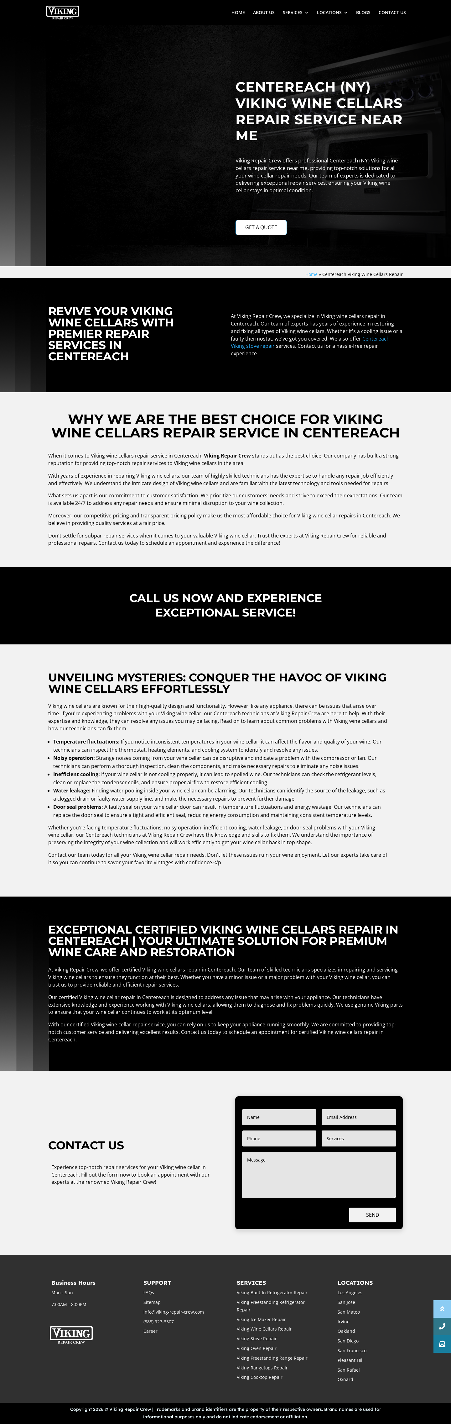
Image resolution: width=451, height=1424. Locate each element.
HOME (238, 12)
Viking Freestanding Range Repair (272, 1358)
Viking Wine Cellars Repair (264, 1329)
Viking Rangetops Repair (262, 1368)
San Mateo (349, 1312)
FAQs (148, 1292)
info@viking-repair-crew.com (173, 1312)
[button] (442, 1344)
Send (372, 1214)
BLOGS (363, 12)
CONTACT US (392, 12)
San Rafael (349, 1370)
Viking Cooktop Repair (260, 1377)
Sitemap (152, 1302)
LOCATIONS (329, 12)
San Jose (346, 1302)
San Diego (348, 1341)
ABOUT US (264, 12)
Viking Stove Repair (257, 1339)
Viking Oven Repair (257, 1348)
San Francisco (352, 1350)
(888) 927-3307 (158, 1322)
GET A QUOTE (261, 227)
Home (311, 274)
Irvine (344, 1322)
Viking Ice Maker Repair (261, 1319)
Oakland (346, 1331)
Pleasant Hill (351, 1360)
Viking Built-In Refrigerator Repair (272, 1292)
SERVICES (293, 12)
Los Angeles (350, 1292)
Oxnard (345, 1379)
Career (150, 1331)
